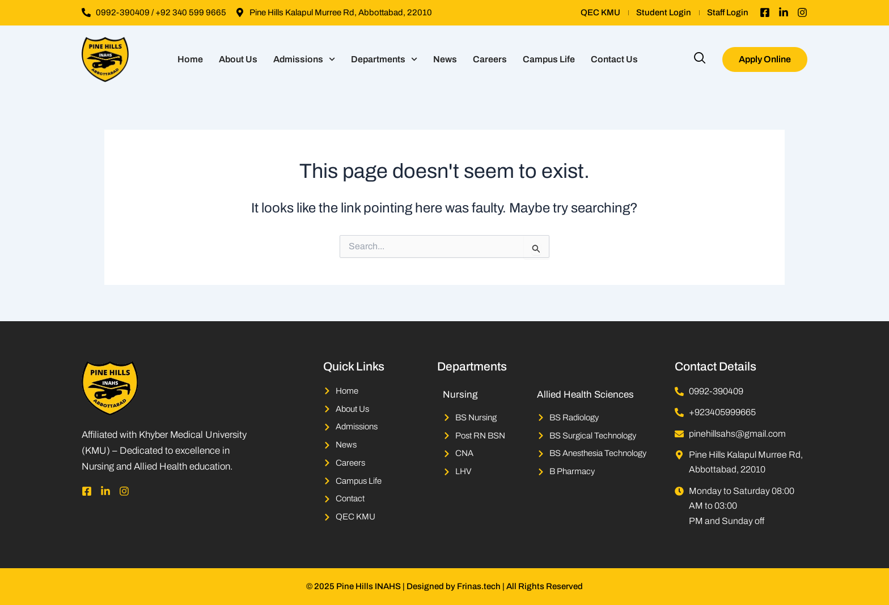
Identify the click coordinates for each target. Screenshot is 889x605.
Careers (490, 59)
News (445, 59)
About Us (238, 59)
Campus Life (549, 59)
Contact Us (614, 59)
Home (190, 59)
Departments (384, 59)
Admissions (304, 59)
